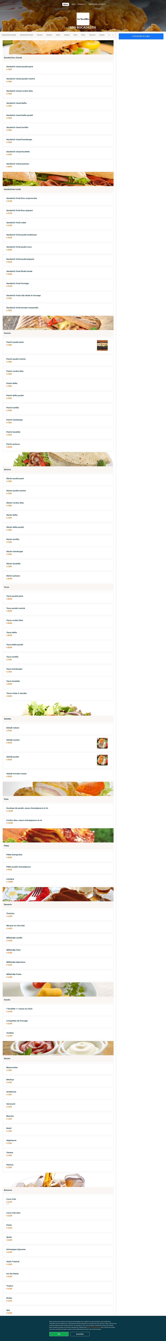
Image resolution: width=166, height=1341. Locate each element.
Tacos (58, 35)
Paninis (39, 35)
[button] (112, 35)
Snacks (101, 35)
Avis (73, 4)
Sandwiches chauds (9, 35)
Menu (65, 4)
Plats (75, 35)
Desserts (92, 35)
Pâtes (83, 35)
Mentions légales (97, 4)
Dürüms (49, 35)
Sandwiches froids (26, 35)
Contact (82, 4)
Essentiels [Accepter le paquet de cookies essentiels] (80, 1334)
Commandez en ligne (141, 36)
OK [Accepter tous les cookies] (59, 1334)
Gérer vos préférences (94, 1327)
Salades (67, 35)
